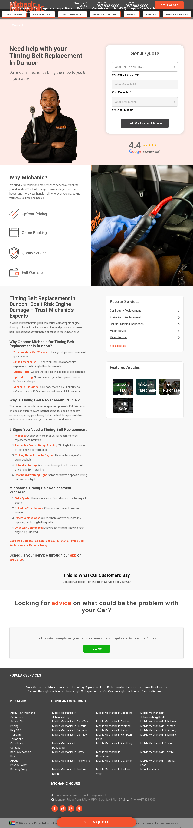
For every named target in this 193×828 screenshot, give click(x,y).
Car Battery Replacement (125, 310)
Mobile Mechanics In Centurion (70, 712)
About (14, 743)
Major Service (118, 330)
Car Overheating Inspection (119, 673)
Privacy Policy (18, 747)
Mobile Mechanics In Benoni (112, 712)
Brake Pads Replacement (125, 317)
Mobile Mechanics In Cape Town (71, 704)
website (16, 559)
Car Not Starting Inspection (127, 324)
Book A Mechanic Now (20, 736)
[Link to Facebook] (181, 810)
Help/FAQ (16, 712)
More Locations (149, 751)
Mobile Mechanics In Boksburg (158, 712)
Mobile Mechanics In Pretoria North (69, 754)
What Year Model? (122, 109)
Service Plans (18, 704)
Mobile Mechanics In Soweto (157, 725)
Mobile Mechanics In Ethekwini (158, 704)
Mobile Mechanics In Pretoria (69, 708)
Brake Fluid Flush (153, 669)
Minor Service (118, 337)
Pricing (14, 708)
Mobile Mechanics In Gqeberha (114, 695)
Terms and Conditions (16, 723)
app (73, 555)
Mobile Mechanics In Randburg (114, 725)
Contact (15, 730)
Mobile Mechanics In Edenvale (158, 717)
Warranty (15, 717)
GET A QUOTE (96, 822)
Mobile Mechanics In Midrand (113, 708)
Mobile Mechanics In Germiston (70, 717)
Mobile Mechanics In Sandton (157, 708)
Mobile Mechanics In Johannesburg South (152, 697)
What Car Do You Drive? (125, 74)
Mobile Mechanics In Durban (112, 704)
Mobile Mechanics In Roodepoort (64, 728)
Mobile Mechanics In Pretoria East (157, 745)
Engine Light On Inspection (81, 673)
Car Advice (16, 699)
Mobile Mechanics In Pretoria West (113, 754)
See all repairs (118, 345)
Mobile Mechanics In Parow (68, 734)
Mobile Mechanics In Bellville (157, 734)
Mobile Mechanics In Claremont (114, 743)
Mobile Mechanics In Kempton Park (114, 719)
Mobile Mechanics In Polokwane (71, 743)
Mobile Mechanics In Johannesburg (64, 697)
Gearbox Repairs (152, 673)
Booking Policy (19, 751)
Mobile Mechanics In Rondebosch (108, 736)
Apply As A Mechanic (22, 695)
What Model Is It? (122, 92)
